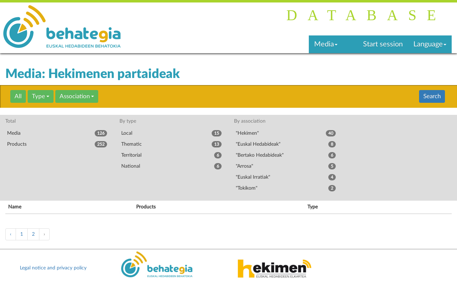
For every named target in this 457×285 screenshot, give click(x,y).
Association (77, 96)
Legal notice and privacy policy (53, 268)
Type (40, 96)
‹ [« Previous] (10, 234)
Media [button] (326, 44)
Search (432, 96)
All (18, 96)
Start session (383, 44)
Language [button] (429, 44)
